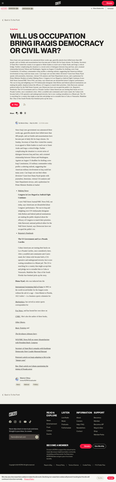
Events (49, 434)
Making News (23, 191)
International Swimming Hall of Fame (29, 287)
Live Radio (65, 418)
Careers (79, 421)
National (26, 384)
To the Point (14, 29)
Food (48, 427)
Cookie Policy (86, 465)
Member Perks (99, 435)
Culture (49, 431)
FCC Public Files (99, 465)
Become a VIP (99, 424)
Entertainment (52, 424)
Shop (96, 431)
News (18, 384)
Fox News (19, 311)
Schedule (111, 8)
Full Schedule (66, 428)
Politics (35, 384)
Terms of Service (72, 465)
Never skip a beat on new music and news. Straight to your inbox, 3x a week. (23, 430)
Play (15, 105)
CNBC (17, 316)
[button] (13, 8)
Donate (108, 3)
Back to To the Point (11, 20)
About (78, 418)
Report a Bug (48, 465)
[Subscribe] (36, 437)
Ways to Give (98, 428)
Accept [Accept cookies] (110, 478)
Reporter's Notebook (25, 233)
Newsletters (80, 428)
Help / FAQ (80, 424)
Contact (79, 431)
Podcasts (65, 424)
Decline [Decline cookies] (100, 478)
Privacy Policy (59, 465)
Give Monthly (99, 446)
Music (64, 421)
